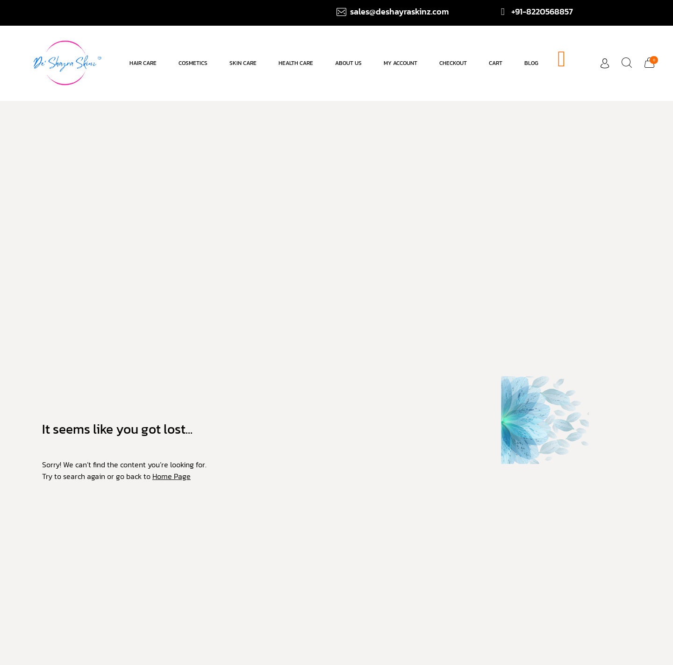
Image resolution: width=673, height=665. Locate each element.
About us (348, 63)
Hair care (143, 63)
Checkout (453, 63)
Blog (531, 63)
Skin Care (243, 63)
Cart (495, 63)
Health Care (296, 63)
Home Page (171, 476)
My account (400, 63)
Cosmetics (193, 63)
